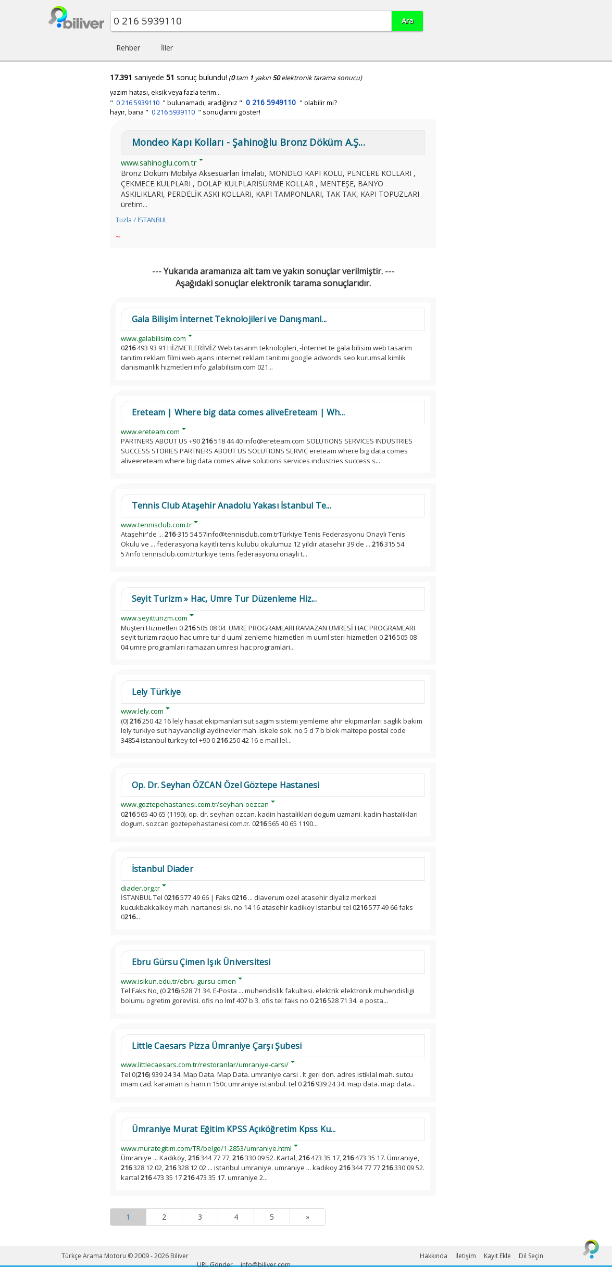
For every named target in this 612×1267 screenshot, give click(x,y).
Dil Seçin (531, 1255)
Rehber (128, 48)
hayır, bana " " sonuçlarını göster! (185, 112)
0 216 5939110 (137, 102)
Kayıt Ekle (497, 1255)
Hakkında (433, 1255)
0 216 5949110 (271, 102)
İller (167, 48)
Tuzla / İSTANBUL (141, 220)
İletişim (465, 1255)
